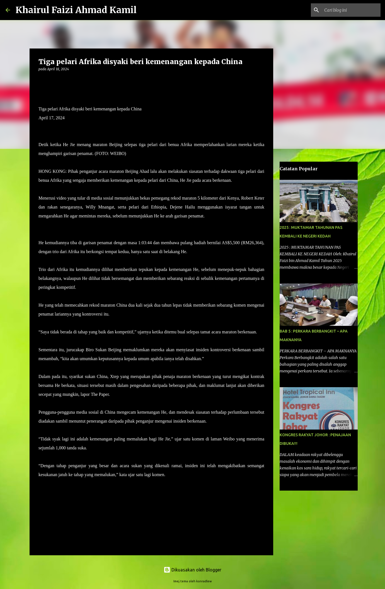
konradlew (204, 581)
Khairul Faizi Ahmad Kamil (76, 10)
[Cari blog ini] (351, 10)
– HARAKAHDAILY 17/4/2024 (195, 474)
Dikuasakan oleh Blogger (192, 569)
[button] (41, 80)
